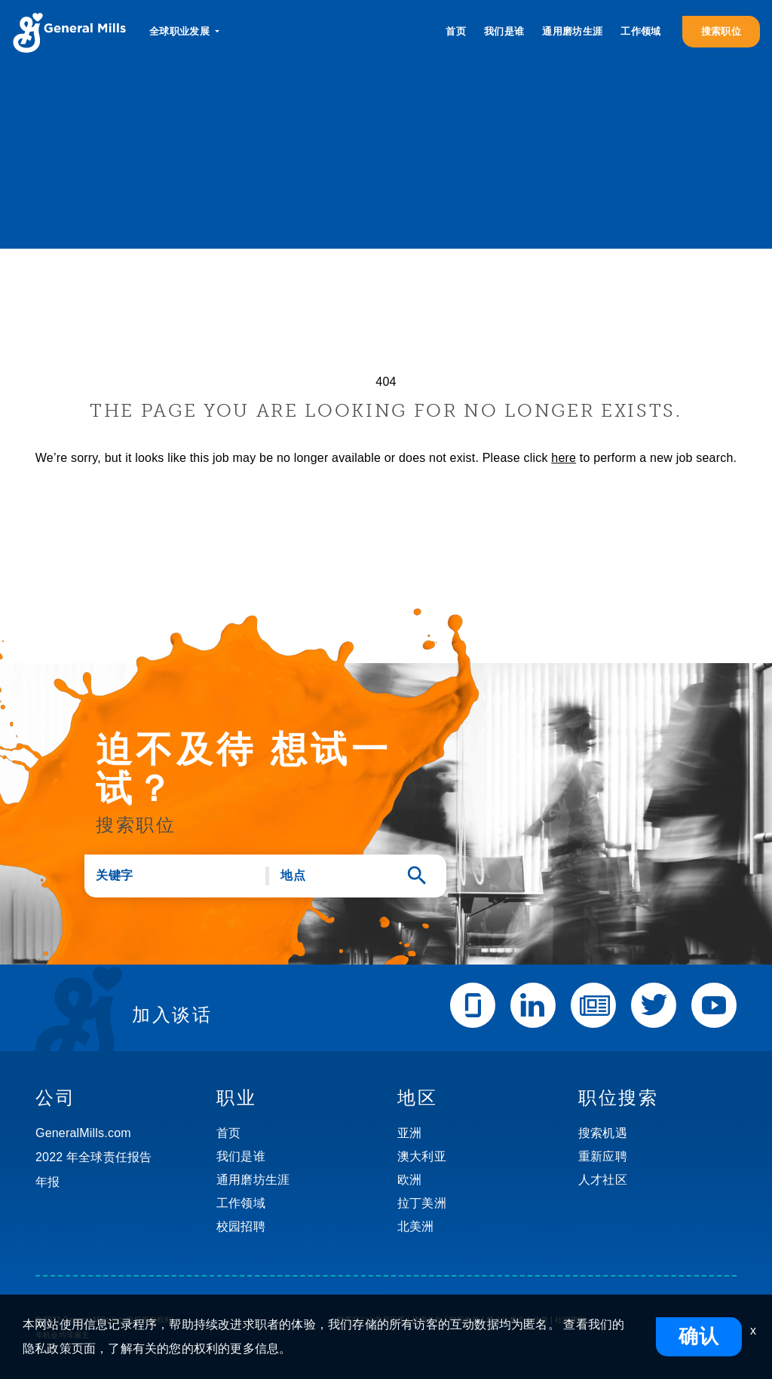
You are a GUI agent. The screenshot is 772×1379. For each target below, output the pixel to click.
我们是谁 (504, 31)
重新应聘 (602, 1156)
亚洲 (409, 1133)
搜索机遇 (602, 1133)
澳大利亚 (421, 1156)
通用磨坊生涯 (572, 31)
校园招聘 (240, 1226)
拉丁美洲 (421, 1203)
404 (385, 381)
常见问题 (390, 1320)
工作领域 (640, 31)
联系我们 (352, 1320)
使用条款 (427, 1320)
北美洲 (415, 1226)
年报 (47, 1182)
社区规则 (570, 1320)
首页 (456, 31)
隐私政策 (464, 1320)
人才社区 (602, 1179)
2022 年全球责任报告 (93, 1157)
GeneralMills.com (83, 1133)
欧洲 (409, 1179)
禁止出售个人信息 (517, 1320)
